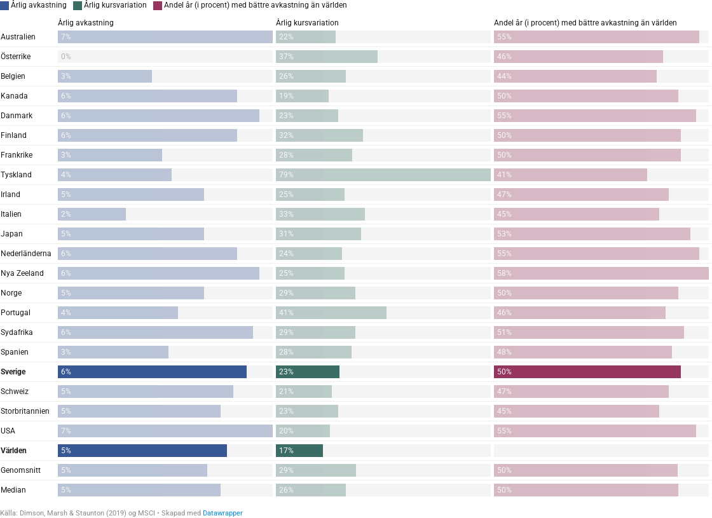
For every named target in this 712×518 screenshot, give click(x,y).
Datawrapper (223, 513)
